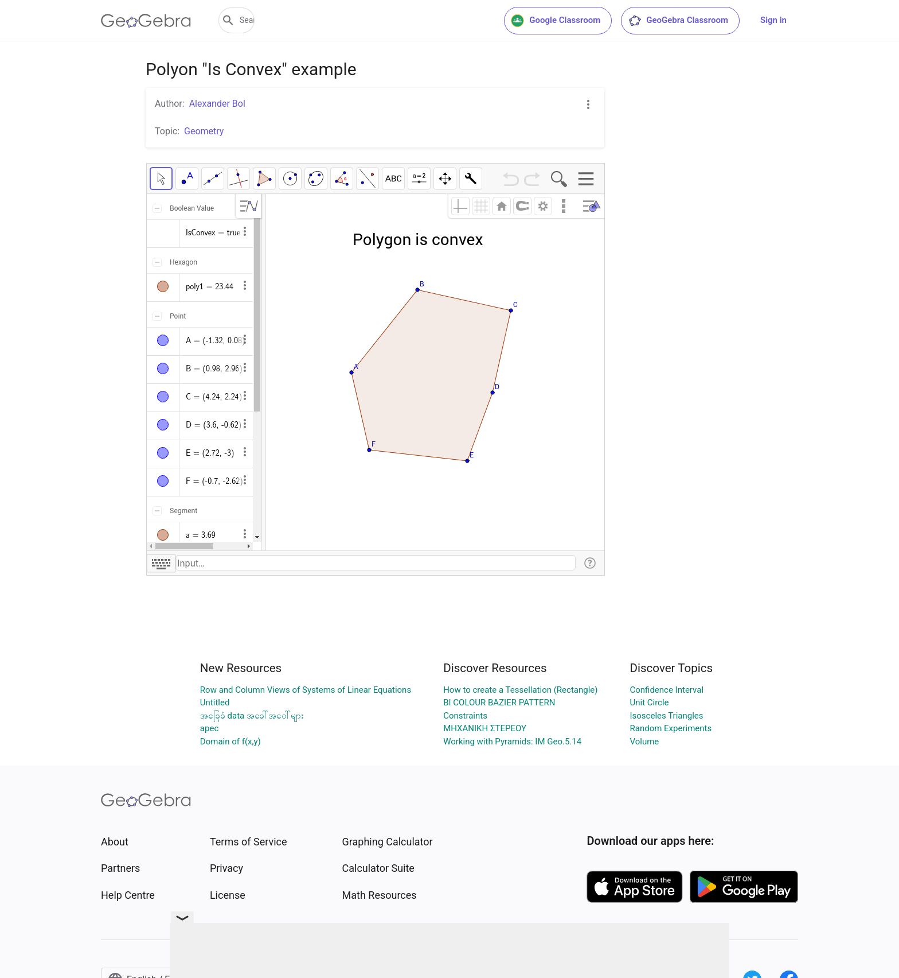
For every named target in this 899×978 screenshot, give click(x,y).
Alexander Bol (217, 103)
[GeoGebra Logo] (146, 21)
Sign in (773, 20)
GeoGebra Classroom (678, 21)
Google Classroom (555, 21)
